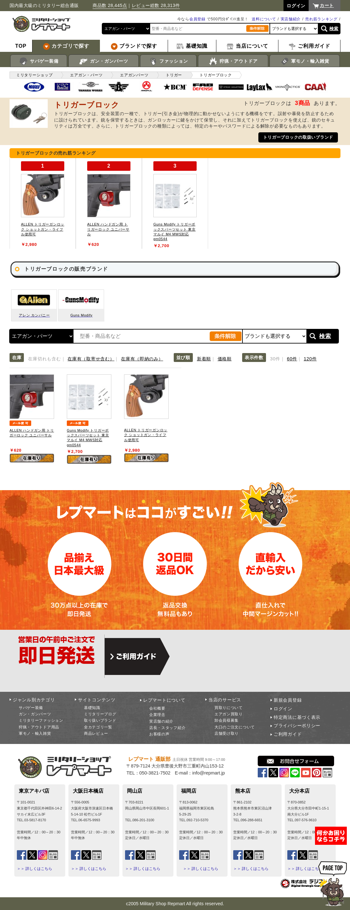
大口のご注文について (234, 727)
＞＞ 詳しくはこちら (34, 869)
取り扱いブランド (100, 720)
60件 (292, 358)
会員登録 (197, 19)
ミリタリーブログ (100, 714)
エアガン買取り (228, 714)
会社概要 (157, 708)
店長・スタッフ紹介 (167, 728)
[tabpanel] (43, 203)
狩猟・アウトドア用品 (39, 727)
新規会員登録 (288, 700)
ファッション (168, 61)
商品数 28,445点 (110, 5)
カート (327, 5)
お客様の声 (159, 734)
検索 (334, 28)
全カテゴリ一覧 (98, 727)
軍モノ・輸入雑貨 (304, 61)
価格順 (225, 358)
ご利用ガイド (288, 734)
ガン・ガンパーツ (103, 61)
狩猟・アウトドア (233, 61)
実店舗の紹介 (161, 721)
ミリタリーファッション (41, 720)
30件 (275, 358)
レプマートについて (164, 700)
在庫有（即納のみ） (142, 358)
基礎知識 (92, 707)
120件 (310, 358)
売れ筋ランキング (321, 19)
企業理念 (157, 714)
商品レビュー (96, 733)
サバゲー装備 (39, 61)
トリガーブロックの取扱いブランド (298, 137)
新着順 (204, 358)
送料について (264, 19)
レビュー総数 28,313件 (156, 5)
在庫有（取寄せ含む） (90, 358)
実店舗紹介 (291, 19)
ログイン (283, 708)
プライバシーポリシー (297, 725)
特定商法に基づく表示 (297, 717)
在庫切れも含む (44, 358)
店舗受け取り (226, 733)
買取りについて (228, 707)
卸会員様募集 (226, 720)
